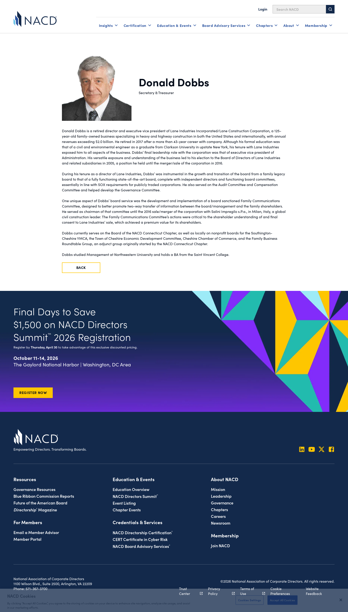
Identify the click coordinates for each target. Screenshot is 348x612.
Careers (218, 516)
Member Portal (27, 539)
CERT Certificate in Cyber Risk (140, 539)
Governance (222, 503)
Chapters (219, 509)
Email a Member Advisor (36, 532)
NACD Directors (135, 496)
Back (81, 267)
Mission (218, 489)
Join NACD (220, 545)
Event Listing (124, 503)
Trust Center (188, 591)
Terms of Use (250, 591)
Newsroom (220, 523)
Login (262, 8)
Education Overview (131, 489)
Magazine (35, 510)
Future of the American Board (40, 503)
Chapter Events (127, 510)
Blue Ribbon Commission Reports (43, 496)
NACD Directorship (143, 532)
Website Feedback (314, 591)
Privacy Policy (219, 591)
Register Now (33, 392)
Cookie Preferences (280, 591)
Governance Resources (34, 489)
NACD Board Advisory (141, 546)
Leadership (221, 496)
